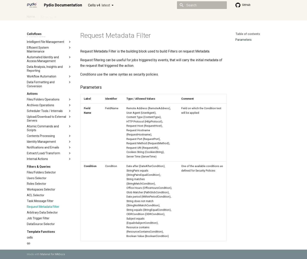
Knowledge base (119, 15)
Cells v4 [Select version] (99, 5)
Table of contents (247, 34)
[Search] (202, 5)
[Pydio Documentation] (32, 5)
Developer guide (92, 15)
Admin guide (48, 15)
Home (31, 15)
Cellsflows (69, 15)
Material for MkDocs (52, 254)
